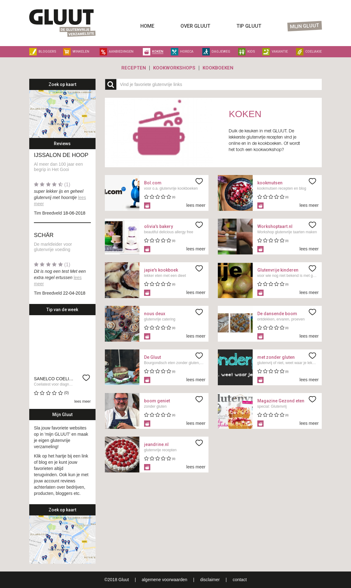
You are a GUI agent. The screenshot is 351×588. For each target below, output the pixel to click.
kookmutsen (270, 182)
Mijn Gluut (305, 26)
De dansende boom (277, 313)
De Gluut (152, 357)
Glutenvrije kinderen (277, 270)
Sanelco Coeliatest (58, 378)
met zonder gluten (276, 357)
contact (240, 579)
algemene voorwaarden (164, 579)
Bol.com (152, 182)
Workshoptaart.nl (274, 226)
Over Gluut (195, 26)
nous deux (154, 313)
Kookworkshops (174, 68)
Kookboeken (218, 68)
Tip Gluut (248, 26)
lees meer (82, 401)
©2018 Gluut (116, 579)
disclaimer (210, 579)
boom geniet (157, 400)
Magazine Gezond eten (280, 400)
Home (147, 26)
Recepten (133, 68)
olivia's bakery (158, 226)
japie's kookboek (161, 270)
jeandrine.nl (156, 444)
